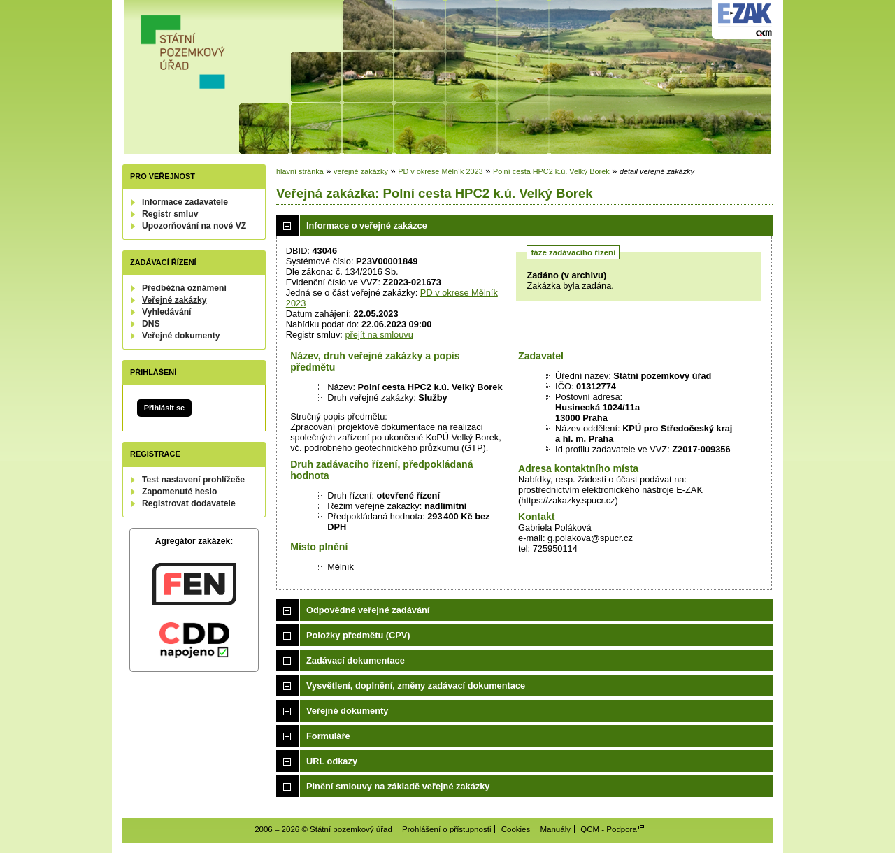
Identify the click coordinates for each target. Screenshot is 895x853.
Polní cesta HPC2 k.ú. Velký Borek (551, 171)
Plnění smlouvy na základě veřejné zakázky (397, 786)
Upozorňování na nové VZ (194, 226)
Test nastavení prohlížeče (193, 480)
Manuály (555, 829)
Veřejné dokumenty (181, 336)
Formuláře (328, 736)
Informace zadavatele (185, 202)
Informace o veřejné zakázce (366, 225)
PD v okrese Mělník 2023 (440, 171)
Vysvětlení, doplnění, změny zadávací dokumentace (415, 685)
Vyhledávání (167, 312)
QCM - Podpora (608, 829)
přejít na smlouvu (379, 334)
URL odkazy (331, 761)
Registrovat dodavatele (189, 503)
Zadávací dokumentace (355, 660)
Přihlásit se (164, 407)
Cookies (516, 829)
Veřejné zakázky (174, 300)
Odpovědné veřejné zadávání (367, 610)
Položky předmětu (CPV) (358, 635)
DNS (151, 324)
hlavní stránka (300, 171)
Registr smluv (170, 214)
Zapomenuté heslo (179, 491)
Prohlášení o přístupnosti (446, 829)
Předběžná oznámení (184, 288)
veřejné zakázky (361, 171)
